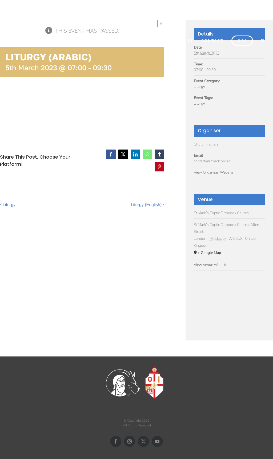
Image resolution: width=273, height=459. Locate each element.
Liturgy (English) (146, 204)
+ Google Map (209, 252)
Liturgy (9, 204)
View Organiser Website (213, 172)
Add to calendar (26, 107)
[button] (263, 40)
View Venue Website (210, 264)
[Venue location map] (229, 302)
